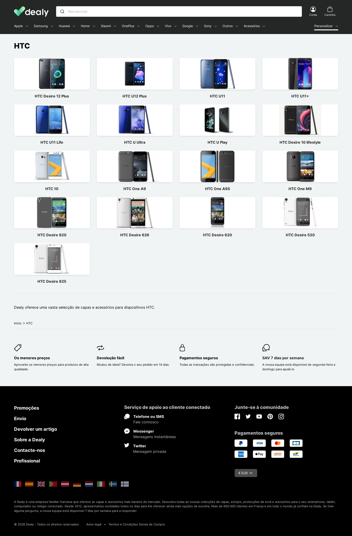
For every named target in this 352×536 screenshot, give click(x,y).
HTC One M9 (300, 188)
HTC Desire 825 (51, 281)
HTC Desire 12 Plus (52, 96)
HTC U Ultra (134, 142)
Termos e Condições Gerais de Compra (137, 524)
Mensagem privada (149, 451)
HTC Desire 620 (217, 235)
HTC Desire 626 (134, 235)
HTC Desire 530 (300, 235)
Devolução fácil (110, 358)
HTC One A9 (134, 188)
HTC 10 (51, 188)
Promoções (26, 408)
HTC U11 (217, 96)
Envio (20, 418)
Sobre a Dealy (29, 439)
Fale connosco (146, 422)
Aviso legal (93, 524)
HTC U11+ (300, 96)
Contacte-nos (29, 450)
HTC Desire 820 (51, 235)
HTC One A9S (217, 188)
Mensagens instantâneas (154, 436)
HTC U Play (217, 142)
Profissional (27, 461)
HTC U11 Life (51, 142)
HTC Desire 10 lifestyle (300, 142)
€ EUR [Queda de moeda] (245, 473)
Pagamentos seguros (199, 358)
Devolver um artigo (35, 429)
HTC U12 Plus (135, 96)
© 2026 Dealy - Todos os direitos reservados (46, 524)
